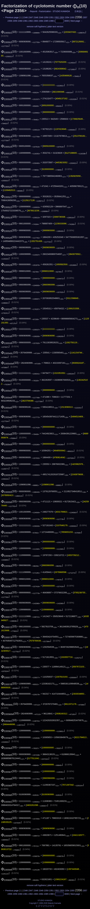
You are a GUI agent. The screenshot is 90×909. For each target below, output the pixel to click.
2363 (36, 21)
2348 (36, 17)
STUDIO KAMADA (61, 11)
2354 (67, 17)
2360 (20, 21)
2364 (41, 21)
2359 (15, 21)
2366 (51, 21)
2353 (61, 17)
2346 (25, 17)
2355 (72, 17)
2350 (46, 17)
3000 (66, 21)
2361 (25, 21)
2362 (30, 21)
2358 (9, 21)
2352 (56, 17)
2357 (85, 17)
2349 (41, 17)
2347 (30, 17)
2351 (51, 17)
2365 (46, 21)
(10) (9, 31)
